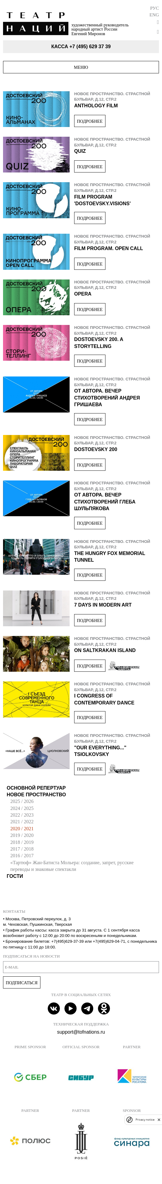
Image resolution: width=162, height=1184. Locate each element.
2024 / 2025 (21, 808)
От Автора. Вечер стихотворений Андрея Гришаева (107, 397)
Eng (154, 14)
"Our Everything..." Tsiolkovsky (100, 751)
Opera (82, 293)
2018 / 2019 (21, 842)
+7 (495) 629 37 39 (90, 46)
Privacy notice (145, 1119)
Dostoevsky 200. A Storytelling (98, 343)
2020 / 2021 (21, 828)
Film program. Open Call (108, 248)
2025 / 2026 (21, 801)
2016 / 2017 (21, 855)
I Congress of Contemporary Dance (104, 699)
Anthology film (96, 105)
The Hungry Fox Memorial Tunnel (109, 557)
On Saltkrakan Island (105, 650)
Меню (81, 67)
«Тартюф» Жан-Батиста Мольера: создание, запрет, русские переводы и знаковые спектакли (71, 866)
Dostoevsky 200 (95, 449)
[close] (159, 1119)
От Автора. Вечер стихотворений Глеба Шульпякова (105, 501)
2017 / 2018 (21, 848)
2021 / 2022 (21, 821)
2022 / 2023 (21, 815)
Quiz (80, 151)
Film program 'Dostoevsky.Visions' (102, 200)
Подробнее (90, 121)
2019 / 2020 (21, 835)
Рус (154, 8)
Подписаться (22, 982)
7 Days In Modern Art (103, 604)
